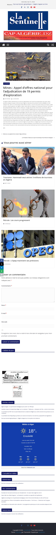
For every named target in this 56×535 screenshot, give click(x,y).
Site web (4, 322)
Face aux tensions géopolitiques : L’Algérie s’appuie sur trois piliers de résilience (20, 418)
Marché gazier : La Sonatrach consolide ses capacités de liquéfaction (25, 495)
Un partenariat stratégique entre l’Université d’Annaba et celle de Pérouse (30, 498)
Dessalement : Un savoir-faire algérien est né (31, 492)
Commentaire (6, 286)
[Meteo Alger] (28, 456)
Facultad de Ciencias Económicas (9, 492)
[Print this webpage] (2, 274)
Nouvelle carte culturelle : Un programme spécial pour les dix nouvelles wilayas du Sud (31, 504)
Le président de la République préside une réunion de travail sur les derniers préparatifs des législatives (26, 415)
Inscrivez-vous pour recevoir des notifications (12, 483)
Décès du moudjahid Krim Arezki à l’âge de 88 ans (13, 134)
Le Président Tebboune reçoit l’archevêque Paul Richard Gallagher (38, 137)
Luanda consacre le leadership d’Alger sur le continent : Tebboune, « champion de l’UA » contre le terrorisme (27, 409)
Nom (3, 305)
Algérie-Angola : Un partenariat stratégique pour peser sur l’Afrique (17, 406)
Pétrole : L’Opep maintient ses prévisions (21, 260)
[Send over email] (2, 271)
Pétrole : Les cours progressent (16, 220)
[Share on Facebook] (2, 260)
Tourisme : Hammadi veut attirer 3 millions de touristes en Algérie (27, 178)
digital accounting (5, 498)
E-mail (4, 313)
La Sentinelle (16, 99)
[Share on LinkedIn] (2, 267)
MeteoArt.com (31, 467)
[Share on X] (2, 264)
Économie (6, 83)
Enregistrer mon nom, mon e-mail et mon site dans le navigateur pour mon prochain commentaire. (26, 334)
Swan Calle (4, 495)
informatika (4, 500)
